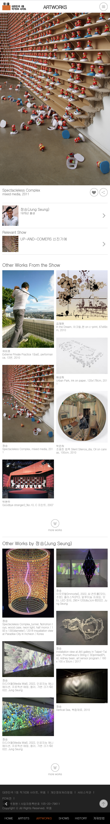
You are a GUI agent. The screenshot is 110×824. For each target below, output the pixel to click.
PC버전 (7, 798)
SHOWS (64, 818)
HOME (9, 818)
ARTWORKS (44, 818)
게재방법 (99, 818)
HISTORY (81, 818)
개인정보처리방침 (62, 792)
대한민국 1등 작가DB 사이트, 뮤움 (24, 792)
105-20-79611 (50, 803)
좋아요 (94, 192)
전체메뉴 (103, 7)
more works (55, 529)
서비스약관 (84, 792)
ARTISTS (23, 818)
